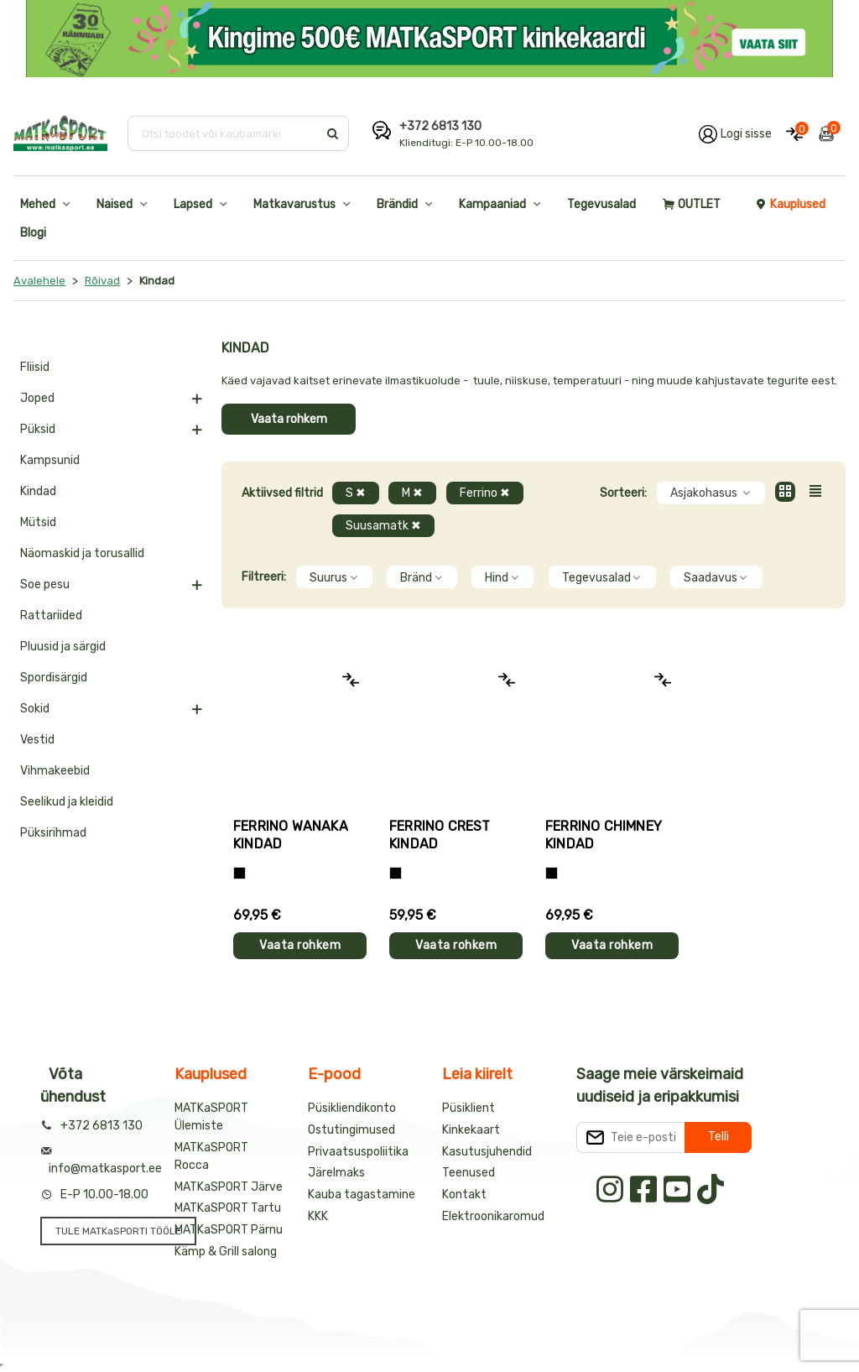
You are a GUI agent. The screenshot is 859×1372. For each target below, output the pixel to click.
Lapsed (193, 204)
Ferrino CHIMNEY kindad (603, 835)
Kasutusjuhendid (487, 1152)
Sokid (34, 709)
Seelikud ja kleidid (66, 802)
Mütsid (38, 522)
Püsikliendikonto (352, 1108)
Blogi (33, 233)
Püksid (37, 429)
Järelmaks (336, 1173)
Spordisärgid (53, 677)
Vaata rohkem (289, 419)
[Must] (239, 873)
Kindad (38, 491)
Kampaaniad (492, 204)
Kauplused (790, 204)
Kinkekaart (471, 1130)
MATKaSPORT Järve (228, 1187)
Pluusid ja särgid (63, 646)
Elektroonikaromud (493, 1216)
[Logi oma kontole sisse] (735, 133)
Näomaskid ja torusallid (82, 553)
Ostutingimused (351, 1130)
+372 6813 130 (440, 126)
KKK (318, 1216)
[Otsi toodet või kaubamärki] (224, 133)
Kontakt (464, 1194)
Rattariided (51, 615)
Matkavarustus (294, 204)
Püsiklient (468, 1108)
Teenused (468, 1173)
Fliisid (34, 367)
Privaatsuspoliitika (358, 1152)
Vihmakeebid (55, 771)
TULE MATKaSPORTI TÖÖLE (118, 1231)
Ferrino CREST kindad (440, 835)
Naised (114, 204)
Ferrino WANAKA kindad (290, 835)
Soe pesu (45, 584)
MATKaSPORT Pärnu (228, 1230)
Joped (37, 398)
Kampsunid (50, 460)
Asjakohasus (711, 493)
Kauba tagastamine (361, 1194)
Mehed (37, 204)
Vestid (37, 740)
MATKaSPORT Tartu (227, 1208)
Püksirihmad (53, 833)
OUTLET (692, 204)
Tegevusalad (601, 204)
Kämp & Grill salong (225, 1251)
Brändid (397, 204)
